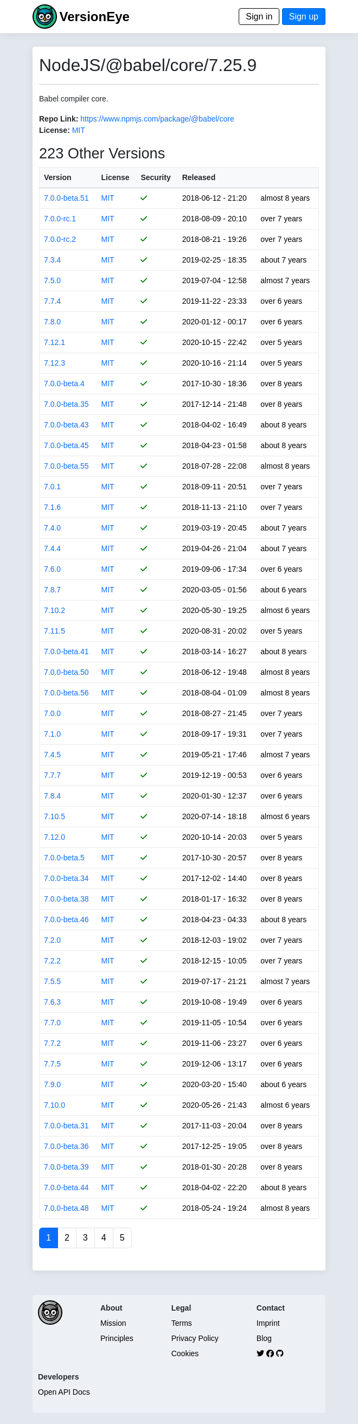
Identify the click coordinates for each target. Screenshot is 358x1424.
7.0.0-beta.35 (66, 404)
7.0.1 (52, 486)
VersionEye (94, 16)
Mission (113, 1323)
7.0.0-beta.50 (66, 672)
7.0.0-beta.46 (66, 919)
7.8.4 (52, 795)
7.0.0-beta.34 (66, 878)
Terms (181, 1323)
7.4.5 (52, 754)
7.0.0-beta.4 (64, 383)
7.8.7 (52, 589)
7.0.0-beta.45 (66, 445)
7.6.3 (52, 1002)
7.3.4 (52, 260)
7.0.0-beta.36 (66, 1146)
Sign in (259, 16)
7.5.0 (52, 280)
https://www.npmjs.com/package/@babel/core (157, 118)
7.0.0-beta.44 (66, 1187)
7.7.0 (52, 1022)
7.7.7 (52, 775)
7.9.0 (52, 1084)
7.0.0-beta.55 (66, 466)
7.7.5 (52, 1063)
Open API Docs (64, 1392)
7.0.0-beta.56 (66, 692)
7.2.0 (52, 940)
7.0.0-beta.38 (66, 899)
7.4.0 (52, 527)
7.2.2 (52, 960)
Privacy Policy (195, 1338)
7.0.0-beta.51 (66, 198)
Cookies (185, 1353)
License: (54, 130)
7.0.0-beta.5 (64, 857)
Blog (264, 1338)
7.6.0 (52, 569)
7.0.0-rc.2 (60, 239)
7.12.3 (54, 363)
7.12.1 (54, 342)
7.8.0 (52, 321)
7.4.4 (52, 548)
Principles (116, 1338)
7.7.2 (52, 1043)
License (115, 177)
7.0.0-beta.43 (66, 424)
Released (198, 177)
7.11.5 (54, 631)
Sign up (303, 16)
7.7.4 (52, 301)
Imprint (268, 1323)
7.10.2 (54, 610)
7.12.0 (54, 837)
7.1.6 (52, 507)
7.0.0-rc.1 (60, 218)
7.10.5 (54, 816)
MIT (78, 130)
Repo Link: (58, 118)
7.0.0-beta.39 (66, 1167)
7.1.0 (52, 734)
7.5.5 (52, 981)
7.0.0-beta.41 (66, 651)
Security (155, 177)
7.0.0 (52, 713)
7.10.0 (54, 1105)
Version (58, 177)
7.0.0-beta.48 (66, 1208)
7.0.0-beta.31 (66, 1125)
